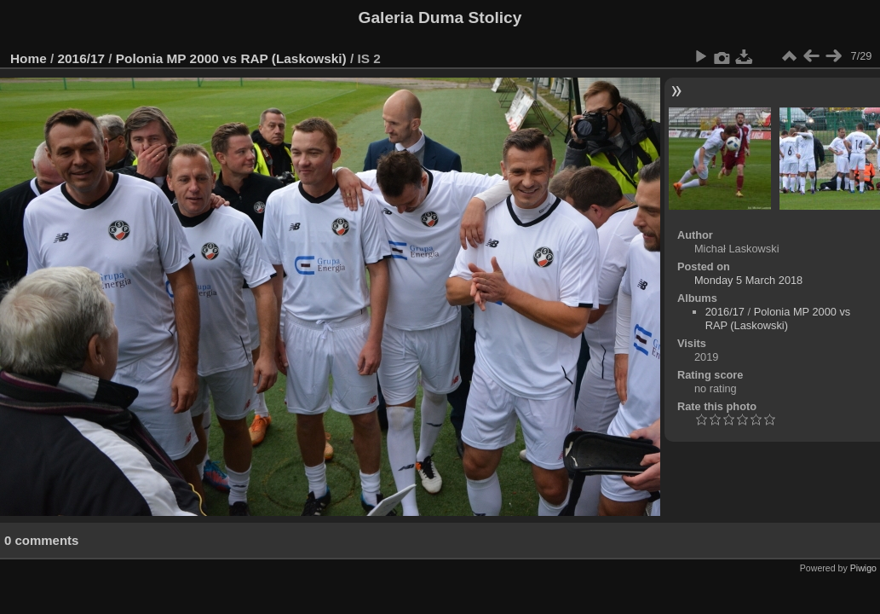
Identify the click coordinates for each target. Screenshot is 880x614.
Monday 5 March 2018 (748, 280)
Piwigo (863, 568)
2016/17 (82, 58)
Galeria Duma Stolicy (440, 17)
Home (28, 58)
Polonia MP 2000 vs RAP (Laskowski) (231, 58)
